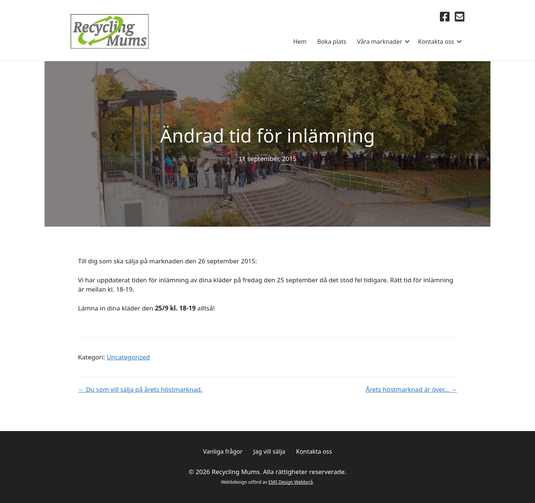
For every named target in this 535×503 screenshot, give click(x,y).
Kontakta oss (436, 41)
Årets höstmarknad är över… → (411, 389)
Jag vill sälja (269, 451)
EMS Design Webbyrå (291, 482)
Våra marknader (379, 41)
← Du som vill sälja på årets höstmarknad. (140, 389)
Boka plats (331, 41)
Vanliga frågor (223, 451)
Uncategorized (128, 357)
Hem (300, 41)
